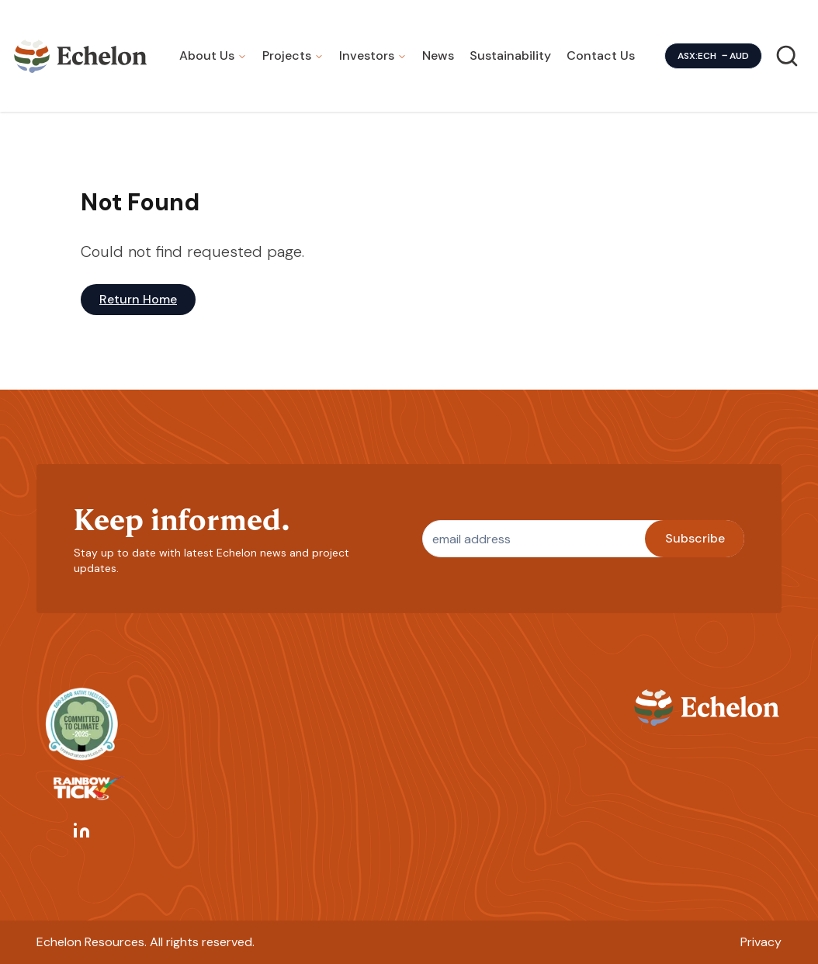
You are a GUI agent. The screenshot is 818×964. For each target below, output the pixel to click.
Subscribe (695, 538)
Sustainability (510, 55)
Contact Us (601, 55)
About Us (206, 55)
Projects (286, 55)
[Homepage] (80, 56)
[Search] (787, 55)
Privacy (761, 942)
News (438, 55)
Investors (366, 55)
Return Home (138, 299)
